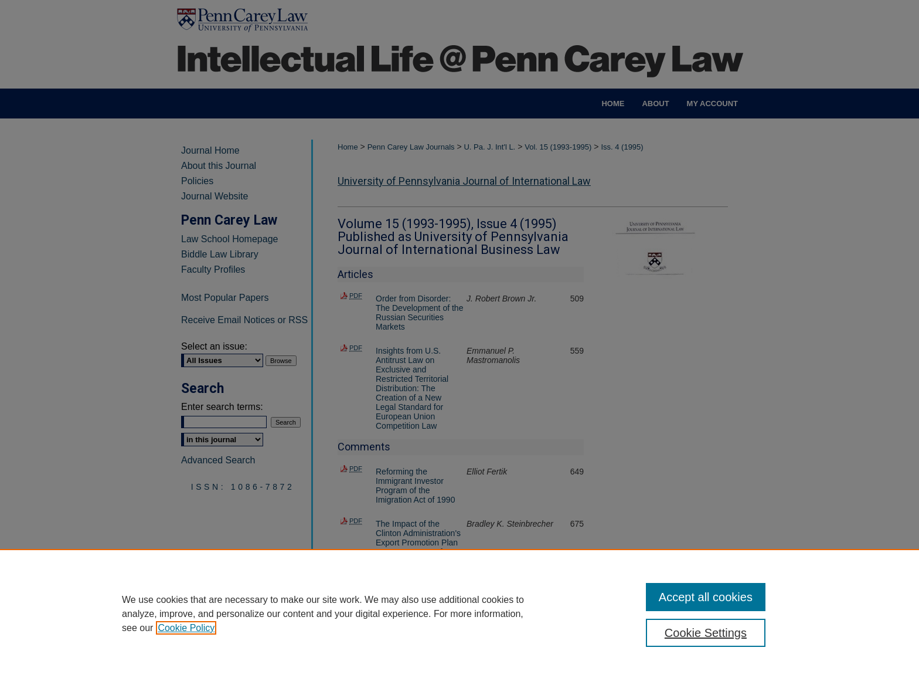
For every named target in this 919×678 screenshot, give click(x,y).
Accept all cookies (706, 597)
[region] (459, 613)
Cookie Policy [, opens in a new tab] (186, 628)
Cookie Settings (706, 632)
